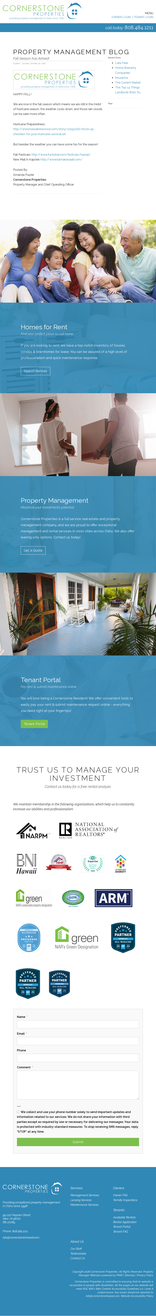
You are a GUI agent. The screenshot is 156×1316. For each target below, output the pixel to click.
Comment (24, 1067)
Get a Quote (33, 550)
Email (21, 1034)
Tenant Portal (34, 724)
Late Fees (121, 63)
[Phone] (78, 1058)
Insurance (121, 77)
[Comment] (78, 1085)
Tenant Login (143, 17)
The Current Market (128, 82)
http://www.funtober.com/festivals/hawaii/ (61, 154)
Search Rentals (35, 371)
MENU (149, 13)
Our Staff (76, 1249)
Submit (78, 1142)
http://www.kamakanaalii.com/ (62, 159)
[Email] (78, 1041)
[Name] (78, 1024)
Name (21, 1017)
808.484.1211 (137, 27)
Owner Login (121, 17)
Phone (21, 1050)
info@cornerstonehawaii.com (21, 1237)
